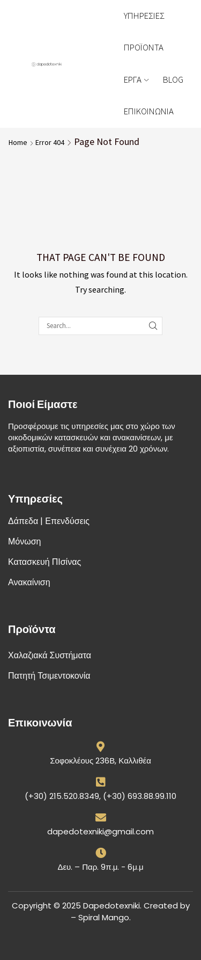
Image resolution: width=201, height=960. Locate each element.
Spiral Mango (103, 917)
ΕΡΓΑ (136, 79)
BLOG (173, 79)
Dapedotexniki (111, 905)
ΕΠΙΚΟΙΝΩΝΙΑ (149, 111)
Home (18, 142)
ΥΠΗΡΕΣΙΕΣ (144, 15)
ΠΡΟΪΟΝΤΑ (143, 47)
